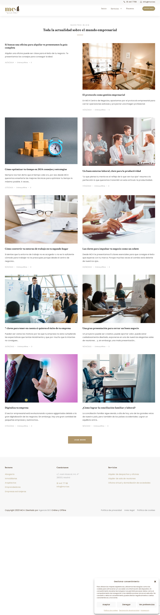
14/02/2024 (87, 110)
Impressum (145, 610)
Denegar (126, 604)
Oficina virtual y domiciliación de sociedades (129, 482)
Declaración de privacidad (129, 610)
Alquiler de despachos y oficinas (123, 474)
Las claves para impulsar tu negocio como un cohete (111, 248)
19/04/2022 (87, 346)
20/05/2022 (9, 346)
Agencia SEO (45, 510)
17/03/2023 (87, 186)
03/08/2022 (87, 267)
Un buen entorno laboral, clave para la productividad (112, 171)
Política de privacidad (111, 510)
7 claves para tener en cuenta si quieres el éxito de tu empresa (38, 328)
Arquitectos (10, 482)
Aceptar (106, 604)
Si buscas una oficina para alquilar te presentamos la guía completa (36, 46)
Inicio (103, 8)
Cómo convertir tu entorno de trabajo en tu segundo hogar (36, 248)
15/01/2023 (9, 267)
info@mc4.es (149, 1)
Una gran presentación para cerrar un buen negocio (111, 328)
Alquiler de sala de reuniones (122, 478)
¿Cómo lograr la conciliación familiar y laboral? (109, 407)
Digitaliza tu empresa (16, 407)
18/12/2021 (86, 426)
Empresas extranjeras (15, 491)
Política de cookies (111, 610)
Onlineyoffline (22, 62)
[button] (155, 581)
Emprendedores (13, 487)
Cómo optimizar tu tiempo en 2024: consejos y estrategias (36, 169)
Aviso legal (129, 510)
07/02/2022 (9, 426)
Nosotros (130, 8)
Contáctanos (149, 8)
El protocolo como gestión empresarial (104, 94)
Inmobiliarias (11, 478)
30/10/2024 (9, 62)
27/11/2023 (9, 187)
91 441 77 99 (62, 483)
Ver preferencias (147, 604)
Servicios (115, 8)
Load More (80, 440)
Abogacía (9, 474)
